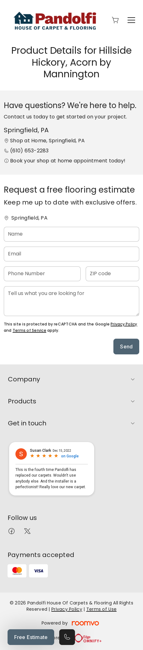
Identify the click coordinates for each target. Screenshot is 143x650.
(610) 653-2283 (29, 150)
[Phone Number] (42, 273)
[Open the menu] (131, 20)
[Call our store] (67, 637)
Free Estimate (31, 637)
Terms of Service (29, 330)
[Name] (71, 234)
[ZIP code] (112, 273)
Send (126, 346)
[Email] (71, 254)
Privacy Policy (124, 324)
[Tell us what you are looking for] (71, 301)
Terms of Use (101, 609)
